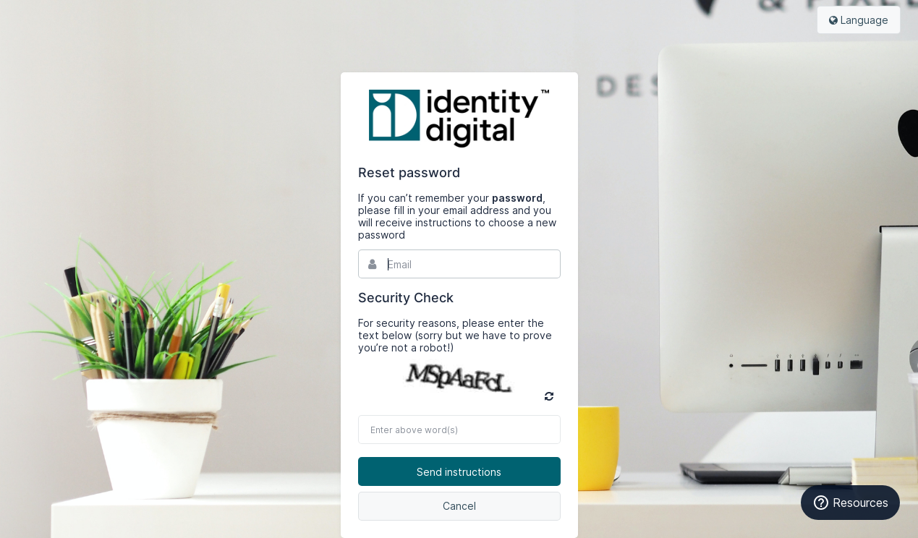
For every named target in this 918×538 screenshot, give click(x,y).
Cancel (459, 506)
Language (858, 20)
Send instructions (459, 472)
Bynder (459, 119)
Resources (850, 502)
